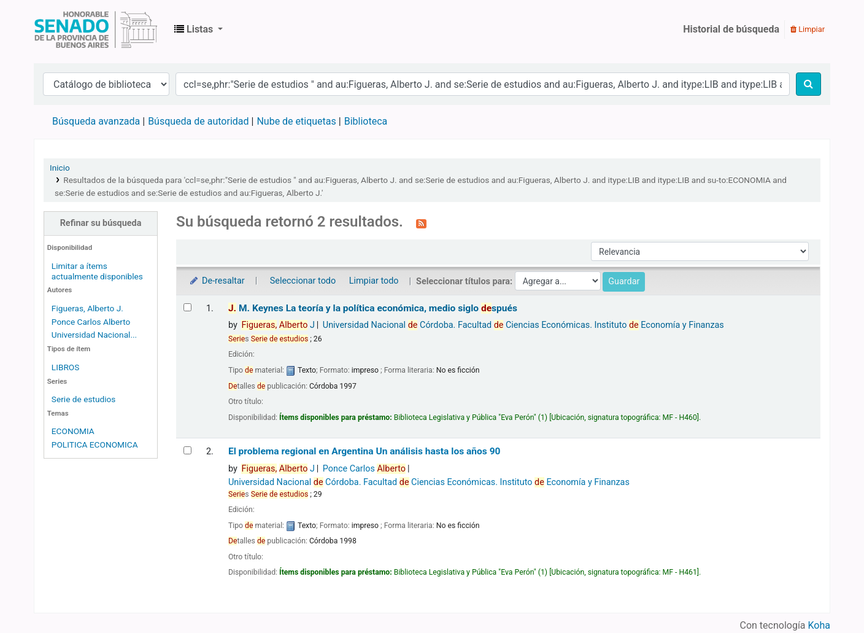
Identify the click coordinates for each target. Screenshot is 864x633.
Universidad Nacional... (94, 335)
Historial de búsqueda (731, 29)
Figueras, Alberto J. (87, 308)
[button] (198, 29)
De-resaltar (216, 281)
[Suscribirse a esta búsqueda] (421, 223)
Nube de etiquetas (296, 121)
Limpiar (807, 29)
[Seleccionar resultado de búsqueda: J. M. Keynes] (187, 307)
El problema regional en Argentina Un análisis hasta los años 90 (364, 451)
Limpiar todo (374, 281)
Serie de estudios (84, 399)
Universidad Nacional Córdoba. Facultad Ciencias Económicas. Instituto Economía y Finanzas (523, 325)
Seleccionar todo (303, 281)
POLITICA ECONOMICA (95, 444)
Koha (819, 625)
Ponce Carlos (364, 469)
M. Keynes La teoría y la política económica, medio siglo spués (372, 308)
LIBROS (66, 367)
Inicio (60, 168)
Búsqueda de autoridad (198, 121)
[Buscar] (808, 84)
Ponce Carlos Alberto (91, 322)
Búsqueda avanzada (96, 121)
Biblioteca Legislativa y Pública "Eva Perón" (95, 29)
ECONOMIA (73, 431)
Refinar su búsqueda (101, 223)
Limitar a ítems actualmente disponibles (97, 271)
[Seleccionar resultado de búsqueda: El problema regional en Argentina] (187, 450)
